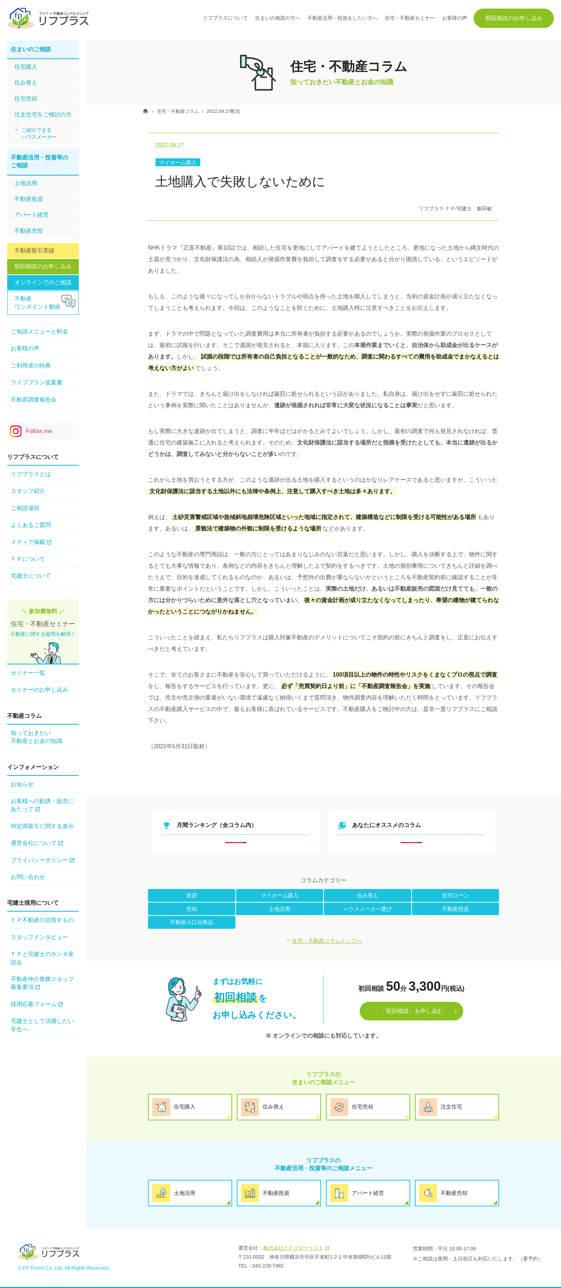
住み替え (367, 895)
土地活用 (279, 909)
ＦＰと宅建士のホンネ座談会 (42, 958)
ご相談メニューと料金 (39, 331)
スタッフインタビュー (39, 937)
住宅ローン (455, 895)
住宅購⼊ (25, 67)
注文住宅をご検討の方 (43, 114)
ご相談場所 (25, 508)
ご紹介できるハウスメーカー (39, 133)
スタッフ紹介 (28, 491)
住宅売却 (25, 99)
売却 (191, 909)
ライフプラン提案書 (36, 382)
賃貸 (191, 895)
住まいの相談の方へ (277, 18)
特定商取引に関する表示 (42, 826)
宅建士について (31, 576)
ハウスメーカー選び (367, 909)
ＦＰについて (28, 559)
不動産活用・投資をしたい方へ (342, 18)
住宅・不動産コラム (182, 111)
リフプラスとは (31, 474)
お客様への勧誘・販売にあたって (42, 805)
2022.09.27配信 (231, 111)
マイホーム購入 (179, 162)
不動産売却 (28, 231)
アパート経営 (31, 215)
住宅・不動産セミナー (410, 18)
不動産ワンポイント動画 (38, 302)
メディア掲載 (28, 542)
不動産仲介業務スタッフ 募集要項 (42, 983)
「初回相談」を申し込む (411, 1012)
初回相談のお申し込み (513, 18)
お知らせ (22, 784)
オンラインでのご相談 (43, 282)
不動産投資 (455, 909)
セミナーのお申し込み (39, 690)
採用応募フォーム (34, 1004)
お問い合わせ (28, 877)
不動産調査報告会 (34, 400)
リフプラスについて (225, 18)
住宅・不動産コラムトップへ (327, 941)
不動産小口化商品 (192, 922)
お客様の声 (454, 18)
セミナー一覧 (28, 673)
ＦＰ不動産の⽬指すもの (42, 920)
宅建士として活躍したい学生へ (42, 1025)
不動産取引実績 (34, 250)
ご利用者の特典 (31, 365)
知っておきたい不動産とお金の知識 (36, 737)
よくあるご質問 (31, 525)
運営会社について (34, 843)
